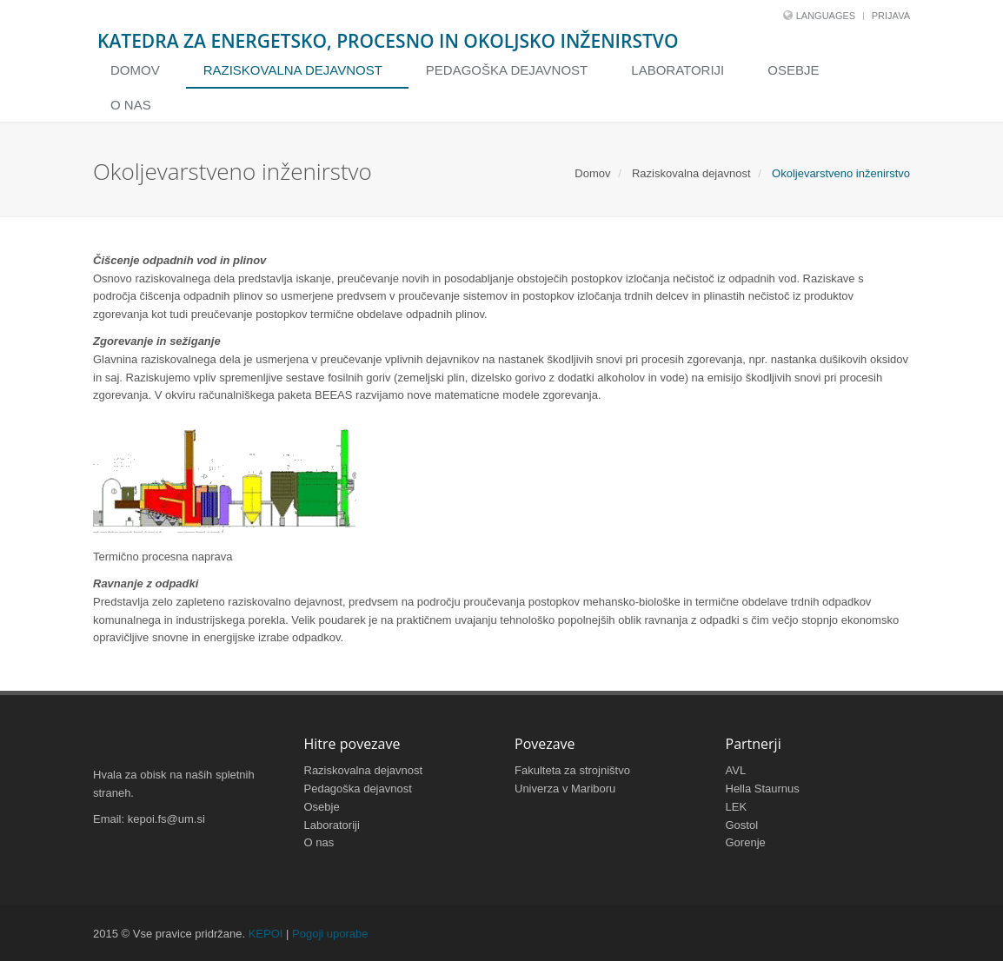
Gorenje (746, 842)
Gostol (742, 825)
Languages (825, 15)
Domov (135, 70)
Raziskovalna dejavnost (292, 70)
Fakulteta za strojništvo (572, 770)
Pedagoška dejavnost (507, 70)
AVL (736, 770)
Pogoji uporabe (330, 933)
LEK (736, 806)
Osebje (793, 70)
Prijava (891, 15)
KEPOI (266, 933)
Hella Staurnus (763, 788)
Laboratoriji (677, 70)
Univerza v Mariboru (565, 788)
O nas (130, 104)
